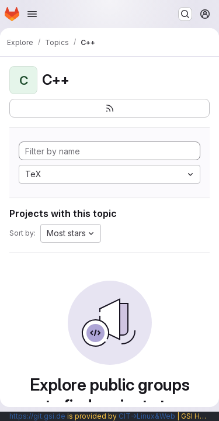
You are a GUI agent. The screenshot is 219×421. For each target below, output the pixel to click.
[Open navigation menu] (32, 14)
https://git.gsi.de (37, 416)
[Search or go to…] (185, 14)
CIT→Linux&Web (147, 416)
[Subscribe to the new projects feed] (109, 108)
